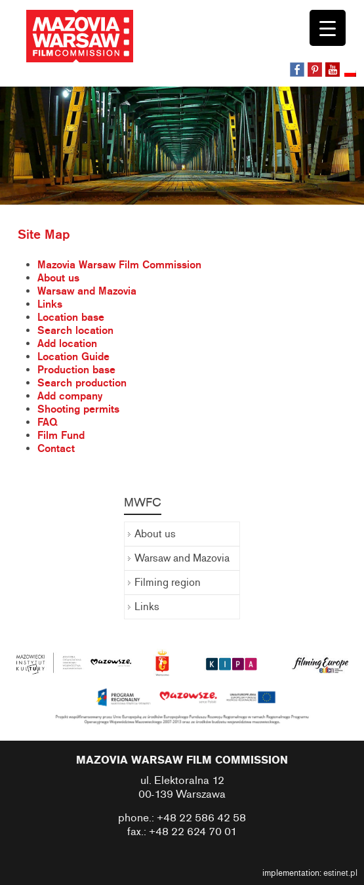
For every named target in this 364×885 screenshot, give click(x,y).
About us (58, 278)
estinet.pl (340, 873)
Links (49, 304)
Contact (56, 448)
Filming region (167, 582)
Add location (67, 343)
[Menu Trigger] (328, 28)
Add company (69, 396)
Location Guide (73, 356)
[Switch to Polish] (351, 74)
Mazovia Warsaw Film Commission (119, 265)
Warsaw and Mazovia (86, 291)
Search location (75, 330)
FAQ (47, 422)
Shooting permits (78, 409)
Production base (76, 370)
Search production (82, 383)
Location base (70, 317)
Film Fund (61, 435)
